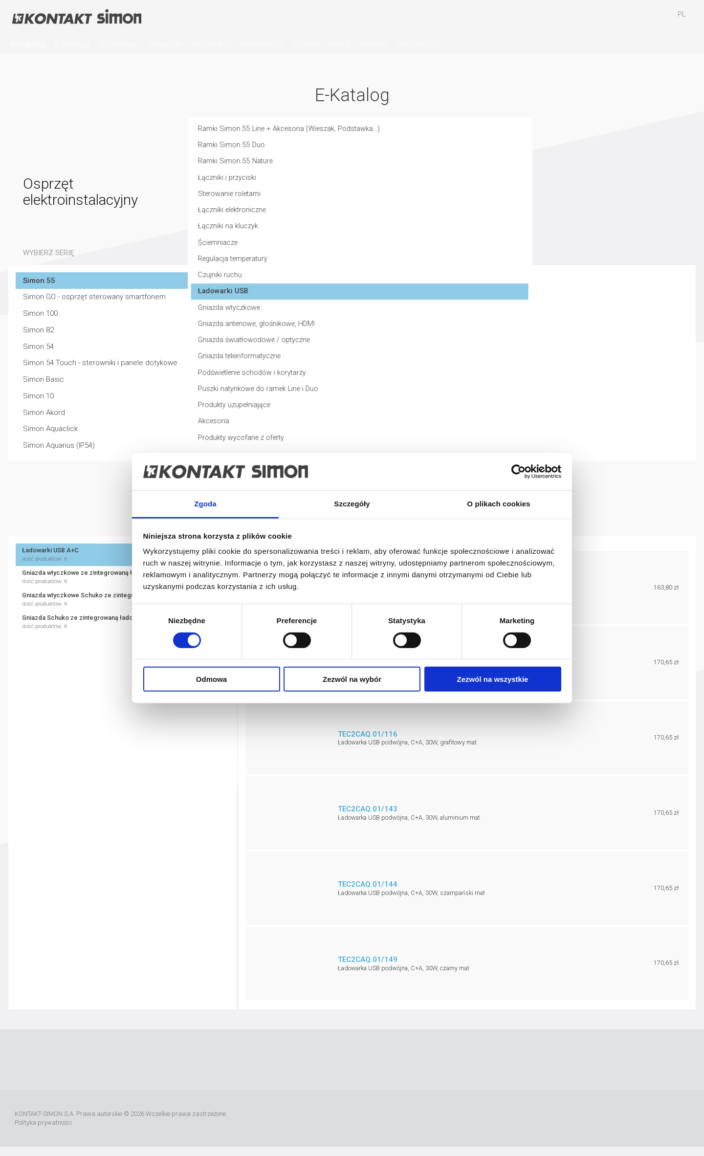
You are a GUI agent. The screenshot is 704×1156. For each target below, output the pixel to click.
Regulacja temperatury (404, 265)
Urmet (555, 1118)
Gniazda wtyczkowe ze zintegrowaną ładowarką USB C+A (122, 577)
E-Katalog (71, 44)
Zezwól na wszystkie (492, 679)
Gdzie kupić (119, 44)
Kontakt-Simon (76, 17)
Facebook (309, 1059)
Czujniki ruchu (389, 281)
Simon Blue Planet (677, 1118)
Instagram (366, 1059)
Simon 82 (38, 330)
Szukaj (596, 19)
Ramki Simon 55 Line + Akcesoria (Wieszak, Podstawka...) (461, 133)
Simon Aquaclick (50, 428)
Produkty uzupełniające (405, 413)
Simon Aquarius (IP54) (59, 445)
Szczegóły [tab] (352, 504)
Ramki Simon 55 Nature (405, 165)
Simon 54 (38, 346)
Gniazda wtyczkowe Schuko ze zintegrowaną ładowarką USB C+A (122, 599)
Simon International (609, 1118)
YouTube (338, 1059)
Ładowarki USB (392, 297)
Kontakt (373, 44)
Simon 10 (38, 396)
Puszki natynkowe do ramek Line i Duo (429, 397)
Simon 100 (40, 313)
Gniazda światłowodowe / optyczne (426, 347)
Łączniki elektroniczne (403, 215)
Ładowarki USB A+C (122, 554)
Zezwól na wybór (352, 679)
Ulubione (625, 19)
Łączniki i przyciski (397, 182)
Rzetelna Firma (483, 1118)
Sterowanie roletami (400, 199)
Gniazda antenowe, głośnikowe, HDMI (428, 331)
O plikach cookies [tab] (498, 504)
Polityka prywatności (43, 1122)
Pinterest (395, 1059)
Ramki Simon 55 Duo (400, 149)
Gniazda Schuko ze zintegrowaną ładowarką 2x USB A (122, 622)
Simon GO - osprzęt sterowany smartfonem (94, 296)
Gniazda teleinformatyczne (411, 363)
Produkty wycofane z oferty (412, 446)
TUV (649, 1118)
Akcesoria (383, 429)
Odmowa (211, 679)
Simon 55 (39, 280)
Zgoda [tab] (205, 504)
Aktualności (418, 44)
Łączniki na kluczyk (398, 231)
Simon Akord (44, 412)
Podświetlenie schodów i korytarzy (424, 380)
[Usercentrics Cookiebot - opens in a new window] (518, 471)
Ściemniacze (388, 248)
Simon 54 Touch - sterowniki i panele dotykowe (100, 362)
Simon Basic (43, 379)
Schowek (653, 19)
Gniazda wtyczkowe (399, 314)
